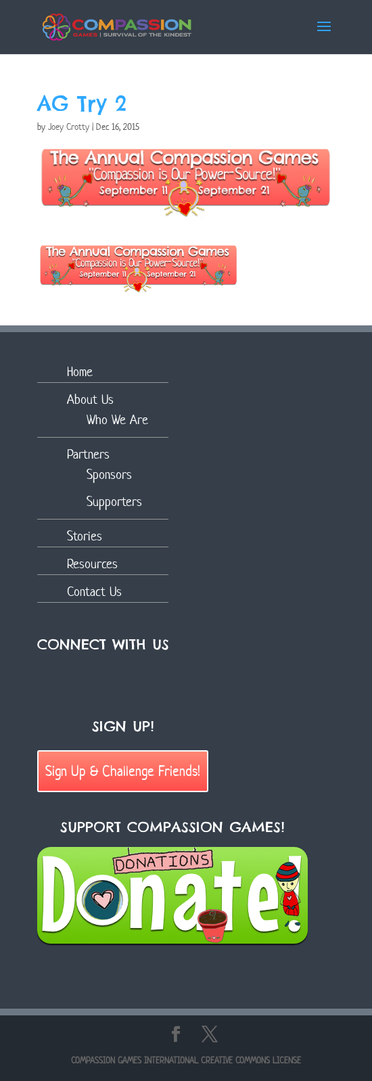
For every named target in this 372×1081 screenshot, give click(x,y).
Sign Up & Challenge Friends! (122, 770)
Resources (92, 563)
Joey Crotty (68, 127)
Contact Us (94, 591)
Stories (84, 536)
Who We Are (117, 419)
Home (80, 371)
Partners (88, 454)
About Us (90, 399)
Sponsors (109, 474)
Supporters (114, 501)
